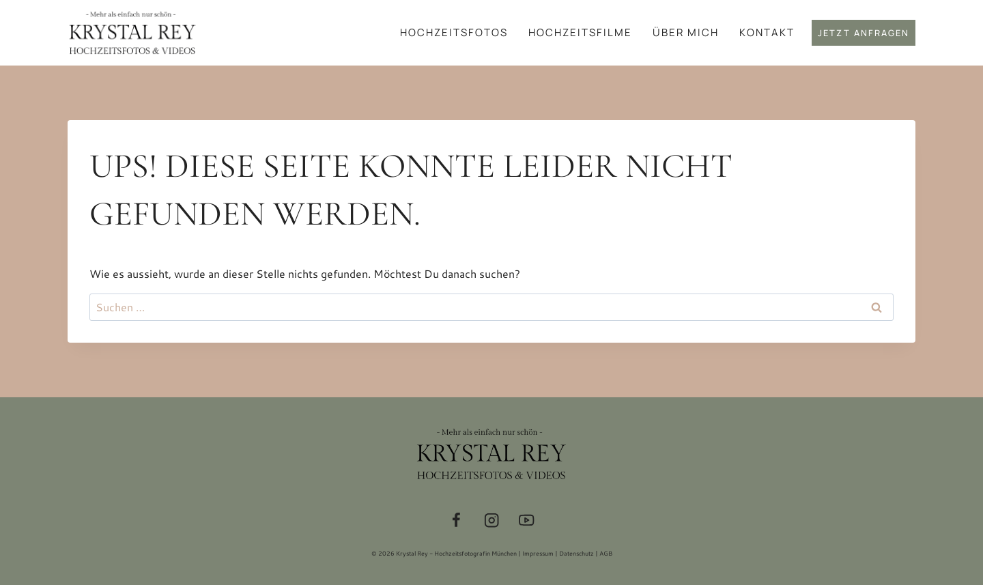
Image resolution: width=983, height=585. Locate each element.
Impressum (538, 553)
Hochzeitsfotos (454, 32)
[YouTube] (526, 520)
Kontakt (767, 32)
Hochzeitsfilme (580, 32)
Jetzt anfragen (863, 33)
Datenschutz (576, 553)
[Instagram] (491, 520)
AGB (605, 553)
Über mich (686, 32)
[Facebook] (456, 520)
